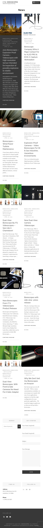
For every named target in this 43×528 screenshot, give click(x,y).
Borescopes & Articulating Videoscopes (10, 40)
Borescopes (6, 38)
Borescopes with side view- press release (31, 300)
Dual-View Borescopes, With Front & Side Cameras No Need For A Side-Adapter (11, 386)
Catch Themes (34, 525)
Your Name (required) (31, 427)
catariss (26, 414)
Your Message (31, 458)
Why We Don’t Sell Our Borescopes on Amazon (32, 381)
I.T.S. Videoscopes (10, 2)
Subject (31, 442)
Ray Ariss (5, 104)
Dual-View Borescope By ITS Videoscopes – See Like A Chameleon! (10, 225)
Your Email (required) (31, 434)
